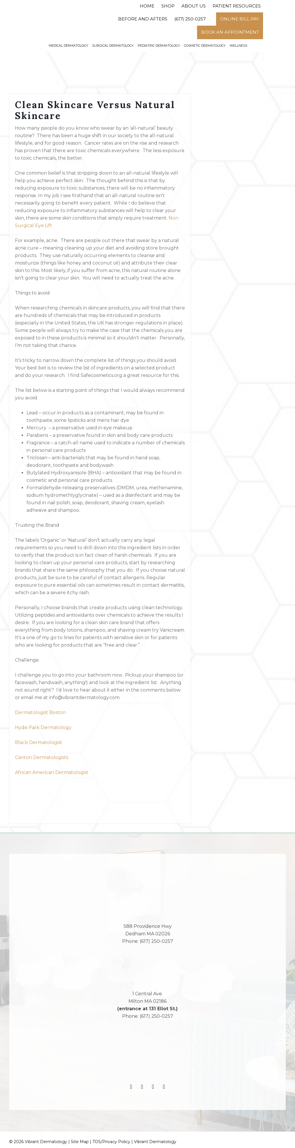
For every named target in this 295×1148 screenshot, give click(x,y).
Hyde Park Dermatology (43, 727)
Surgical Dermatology (113, 46)
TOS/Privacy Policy (111, 1141)
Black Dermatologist (38, 742)
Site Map (80, 1141)
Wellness (238, 46)
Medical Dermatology (68, 46)
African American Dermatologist (51, 772)
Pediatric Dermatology (159, 46)
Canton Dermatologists (41, 757)
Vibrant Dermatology (155, 1141)
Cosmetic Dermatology (205, 46)
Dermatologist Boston (40, 712)
